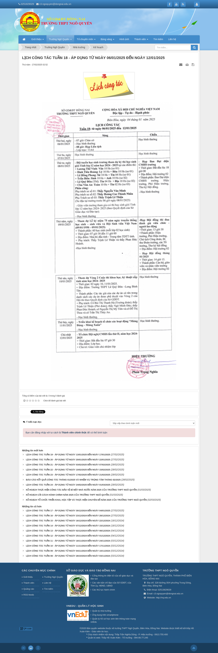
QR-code (26, 629)
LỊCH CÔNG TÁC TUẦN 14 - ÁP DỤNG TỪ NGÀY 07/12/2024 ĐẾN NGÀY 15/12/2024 (68, 525)
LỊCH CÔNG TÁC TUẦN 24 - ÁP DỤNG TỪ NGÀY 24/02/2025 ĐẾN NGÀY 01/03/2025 (68, 485)
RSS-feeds (28, 594)
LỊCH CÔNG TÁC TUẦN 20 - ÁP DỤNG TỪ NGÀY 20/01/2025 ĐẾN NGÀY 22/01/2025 (68, 459)
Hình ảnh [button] (124, 39)
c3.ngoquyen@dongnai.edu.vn (55, 4)
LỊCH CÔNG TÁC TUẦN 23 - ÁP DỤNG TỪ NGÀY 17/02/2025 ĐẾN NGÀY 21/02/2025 (68, 474)
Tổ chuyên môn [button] (86, 40)
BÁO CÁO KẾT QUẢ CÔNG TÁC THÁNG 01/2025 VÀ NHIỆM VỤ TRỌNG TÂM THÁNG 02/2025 (73, 479)
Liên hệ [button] (172, 39)
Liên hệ (47, 583)
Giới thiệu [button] (37, 40)
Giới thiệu (28, 577)
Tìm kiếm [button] (158, 39)
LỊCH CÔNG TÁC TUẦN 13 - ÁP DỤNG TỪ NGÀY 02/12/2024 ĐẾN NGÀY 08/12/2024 (68, 530)
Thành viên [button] (141, 40)
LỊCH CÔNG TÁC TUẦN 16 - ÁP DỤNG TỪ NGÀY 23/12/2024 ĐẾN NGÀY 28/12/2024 (68, 515)
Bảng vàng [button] (107, 40)
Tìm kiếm (48, 589)
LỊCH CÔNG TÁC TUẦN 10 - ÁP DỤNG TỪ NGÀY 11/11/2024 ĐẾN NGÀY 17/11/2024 (68, 546)
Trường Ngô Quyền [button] (60, 40)
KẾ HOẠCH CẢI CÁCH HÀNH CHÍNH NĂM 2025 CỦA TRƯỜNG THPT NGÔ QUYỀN (67, 495)
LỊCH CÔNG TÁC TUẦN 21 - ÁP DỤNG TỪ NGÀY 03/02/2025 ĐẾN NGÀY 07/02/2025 (68, 464)
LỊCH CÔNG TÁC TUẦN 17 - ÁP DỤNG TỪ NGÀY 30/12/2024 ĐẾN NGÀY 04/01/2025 (68, 510)
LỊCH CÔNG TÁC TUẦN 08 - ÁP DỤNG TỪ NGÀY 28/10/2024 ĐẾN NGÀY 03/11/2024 (68, 556)
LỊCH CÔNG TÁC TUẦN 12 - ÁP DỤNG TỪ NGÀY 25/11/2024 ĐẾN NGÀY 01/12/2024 (68, 535)
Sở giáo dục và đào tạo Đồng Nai (91, 570)
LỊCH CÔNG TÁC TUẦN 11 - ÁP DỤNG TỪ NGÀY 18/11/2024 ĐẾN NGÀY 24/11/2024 (68, 541)
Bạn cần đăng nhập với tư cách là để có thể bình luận (66, 432)
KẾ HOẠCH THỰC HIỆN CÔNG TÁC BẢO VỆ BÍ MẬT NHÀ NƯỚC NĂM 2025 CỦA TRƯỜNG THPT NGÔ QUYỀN (81, 490)
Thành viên (28, 583)
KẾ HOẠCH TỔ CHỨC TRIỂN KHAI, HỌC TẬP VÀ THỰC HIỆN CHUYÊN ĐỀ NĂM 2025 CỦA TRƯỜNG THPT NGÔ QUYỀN (86, 500)
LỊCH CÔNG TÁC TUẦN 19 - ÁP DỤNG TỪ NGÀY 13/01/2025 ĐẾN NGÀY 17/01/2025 (68, 454)
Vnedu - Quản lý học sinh (85, 605)
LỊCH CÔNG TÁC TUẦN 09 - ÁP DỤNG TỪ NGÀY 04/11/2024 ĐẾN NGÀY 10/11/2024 (68, 551)
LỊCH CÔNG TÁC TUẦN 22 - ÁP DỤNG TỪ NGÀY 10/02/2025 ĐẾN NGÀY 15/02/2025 (68, 469)
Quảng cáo (28, 589)
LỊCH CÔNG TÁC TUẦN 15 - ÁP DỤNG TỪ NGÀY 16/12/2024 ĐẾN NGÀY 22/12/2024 (68, 520)
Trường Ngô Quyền (52, 577)
